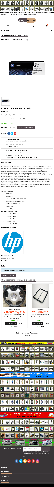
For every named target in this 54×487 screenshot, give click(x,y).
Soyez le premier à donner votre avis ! (14, 270)
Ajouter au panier (25, 127)
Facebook (27, 335)
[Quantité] (10, 127)
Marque (3, 111)
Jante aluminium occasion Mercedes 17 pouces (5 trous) (14, 312)
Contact (3, 14)
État (2, 260)
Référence (4, 256)
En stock (3, 258)
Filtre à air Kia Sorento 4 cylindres (41, 312)
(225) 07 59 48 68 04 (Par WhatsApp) (26, 14)
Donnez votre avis (19, 115)
